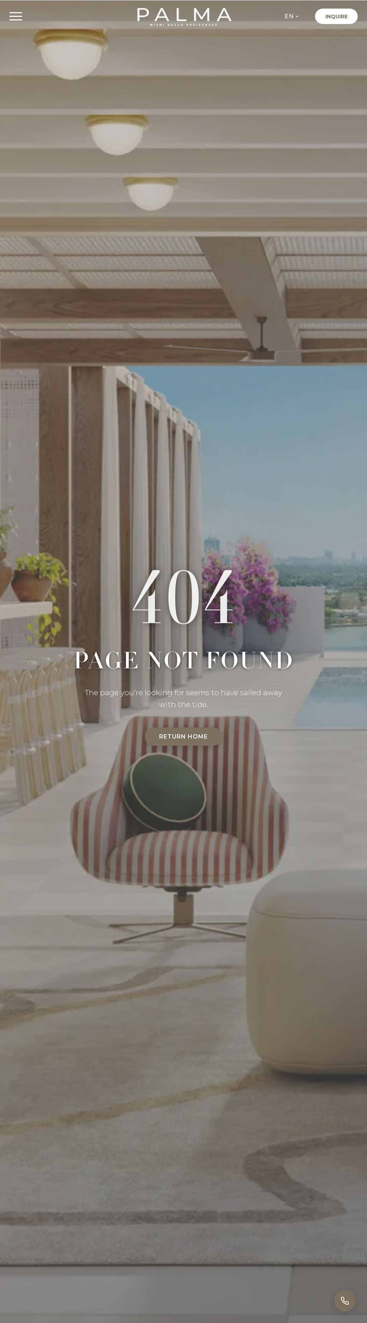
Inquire (336, 16)
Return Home (183, 736)
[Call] (345, 1301)
